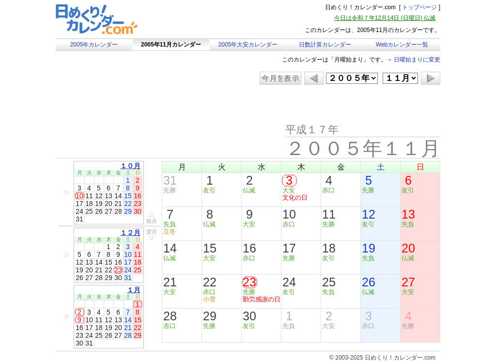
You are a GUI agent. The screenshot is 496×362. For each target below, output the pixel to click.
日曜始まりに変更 (417, 59)
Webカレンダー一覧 (402, 44)
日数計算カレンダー (325, 44)
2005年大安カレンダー (248, 44)
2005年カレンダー (94, 44)
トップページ (419, 7)
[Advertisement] (137, 104)
